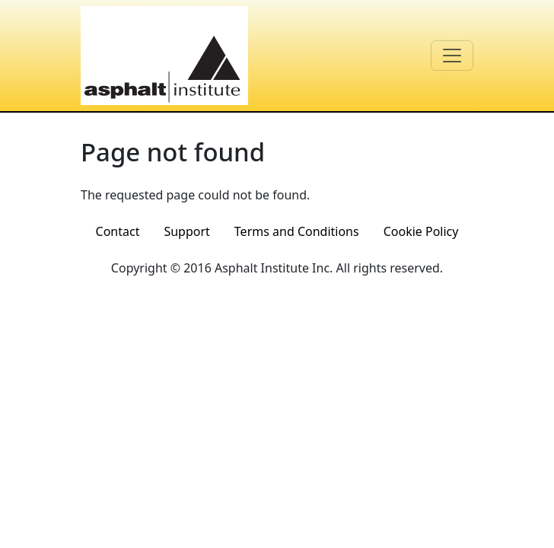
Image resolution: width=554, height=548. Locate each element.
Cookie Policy (421, 231)
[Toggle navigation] (452, 55)
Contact (118, 231)
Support (186, 231)
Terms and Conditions (296, 231)
